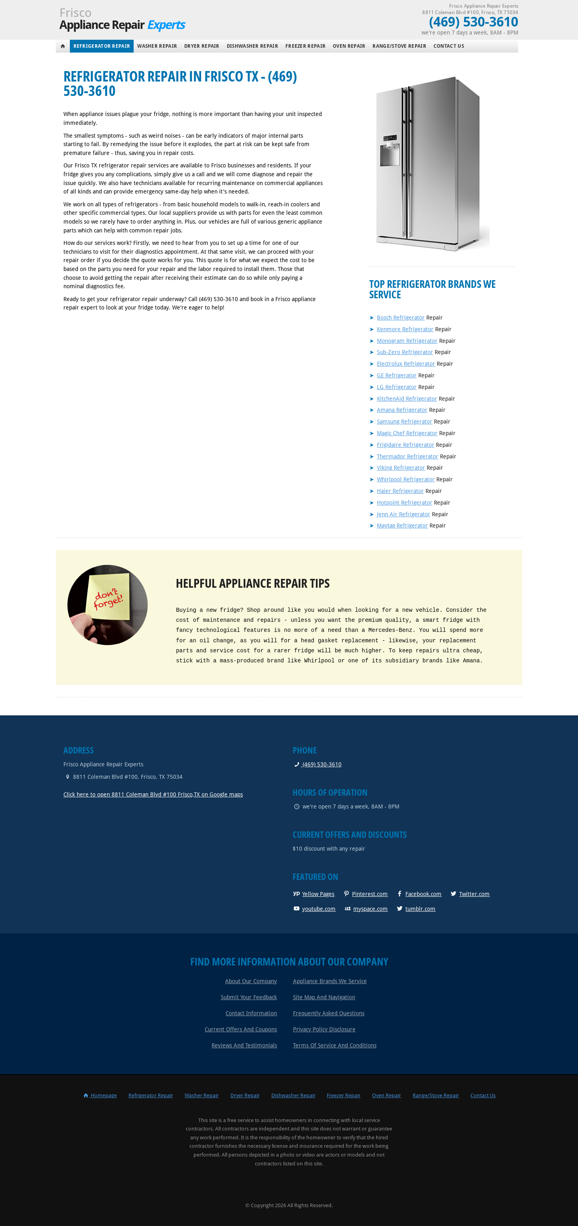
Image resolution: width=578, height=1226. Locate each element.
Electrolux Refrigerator (406, 363)
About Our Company (251, 981)
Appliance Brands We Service (330, 981)
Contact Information (251, 1013)
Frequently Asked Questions (328, 1013)
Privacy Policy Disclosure (324, 1029)
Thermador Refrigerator (407, 456)
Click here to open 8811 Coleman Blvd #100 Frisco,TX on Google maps (153, 794)
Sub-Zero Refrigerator (405, 352)
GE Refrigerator (397, 375)
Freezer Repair (305, 46)
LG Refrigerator (397, 387)
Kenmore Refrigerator (405, 329)
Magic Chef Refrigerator (407, 433)
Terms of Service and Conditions (335, 1045)
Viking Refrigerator (401, 467)
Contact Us (449, 46)
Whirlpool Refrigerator (406, 479)
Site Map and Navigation (324, 997)
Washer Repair (157, 46)
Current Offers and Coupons (241, 1029)
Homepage (99, 1095)
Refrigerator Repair (101, 46)
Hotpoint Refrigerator (404, 502)
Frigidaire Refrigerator (405, 445)
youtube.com (314, 909)
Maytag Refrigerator (402, 525)
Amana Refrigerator (402, 410)
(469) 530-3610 (317, 764)
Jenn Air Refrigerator (403, 514)
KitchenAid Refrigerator (407, 398)
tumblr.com (416, 909)
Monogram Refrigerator (407, 341)
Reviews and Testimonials (244, 1045)
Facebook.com (419, 894)
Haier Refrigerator (400, 491)
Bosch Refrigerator (401, 317)
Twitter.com (470, 894)
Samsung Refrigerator (404, 421)
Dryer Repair (202, 46)
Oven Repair (349, 46)
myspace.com (366, 909)
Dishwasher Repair (252, 46)
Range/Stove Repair (399, 46)
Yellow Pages (313, 894)
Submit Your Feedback (249, 997)
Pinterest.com (365, 894)
